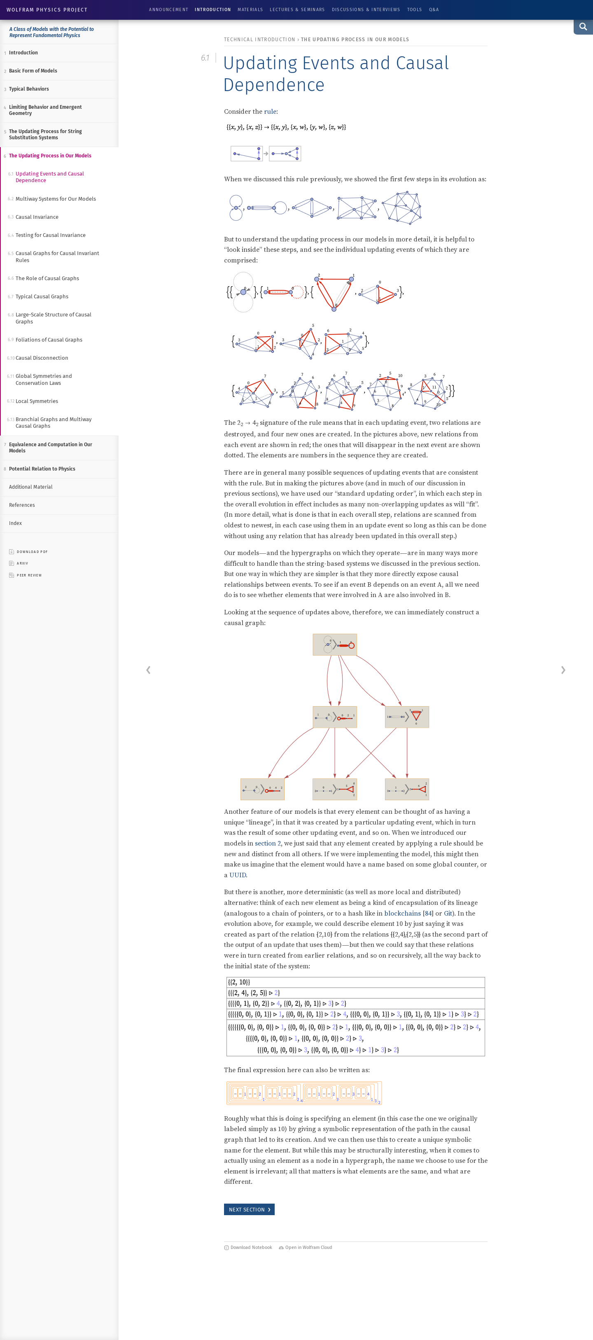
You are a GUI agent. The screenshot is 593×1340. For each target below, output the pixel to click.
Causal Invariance (37, 217)
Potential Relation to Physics (42, 469)
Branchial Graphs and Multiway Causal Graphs (53, 422)
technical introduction (259, 39)
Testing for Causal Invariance (51, 235)
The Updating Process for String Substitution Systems (45, 135)
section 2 (268, 843)
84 (428, 913)
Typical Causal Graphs (42, 296)
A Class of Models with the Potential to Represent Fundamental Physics (51, 32)
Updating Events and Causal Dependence (50, 177)
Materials (250, 9)
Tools (415, 9)
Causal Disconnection (42, 358)
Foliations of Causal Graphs (49, 340)
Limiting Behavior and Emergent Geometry (45, 110)
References (22, 505)
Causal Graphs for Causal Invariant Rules (57, 256)
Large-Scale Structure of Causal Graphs (53, 318)
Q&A (434, 9)
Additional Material (31, 487)
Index (15, 523)
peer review (25, 575)
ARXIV (18, 563)
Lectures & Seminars (297, 9)
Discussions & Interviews (366, 9)
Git (448, 913)
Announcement (168, 9)
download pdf (28, 551)
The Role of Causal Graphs (47, 278)
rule (270, 111)
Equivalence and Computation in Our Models (50, 448)
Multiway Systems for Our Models (56, 199)
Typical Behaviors (29, 89)
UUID (237, 874)
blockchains (402, 913)
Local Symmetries (37, 401)
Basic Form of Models (33, 71)
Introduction (213, 9)
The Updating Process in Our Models (50, 156)
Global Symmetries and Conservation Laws (44, 379)
